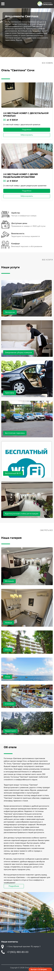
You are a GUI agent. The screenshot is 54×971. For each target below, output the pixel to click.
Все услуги (47, 260)
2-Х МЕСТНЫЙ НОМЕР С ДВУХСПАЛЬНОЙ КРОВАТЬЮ (25, 114)
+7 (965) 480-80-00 (17, 952)
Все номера (47, 63)
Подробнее (26, 130)
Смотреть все (46, 530)
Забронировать (26, 135)
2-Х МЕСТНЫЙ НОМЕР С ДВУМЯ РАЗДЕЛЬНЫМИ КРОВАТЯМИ (20, 176)
